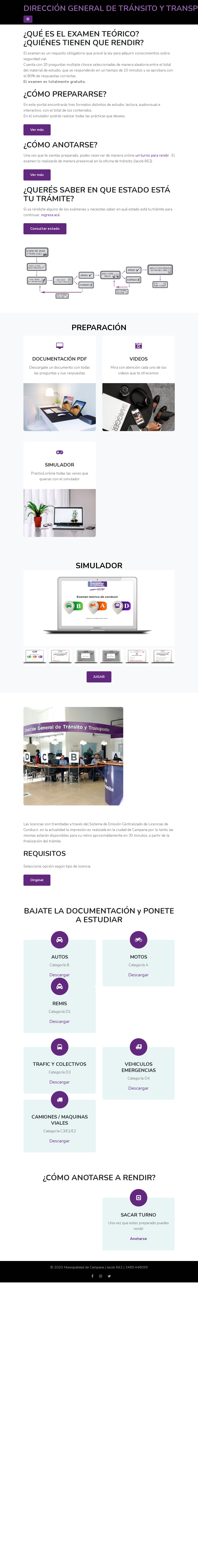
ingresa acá (50, 214)
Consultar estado (45, 228)
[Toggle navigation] (27, 19)
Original (37, 888)
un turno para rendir (152, 155)
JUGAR (99, 685)
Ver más (37, 129)
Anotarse (138, 1247)
